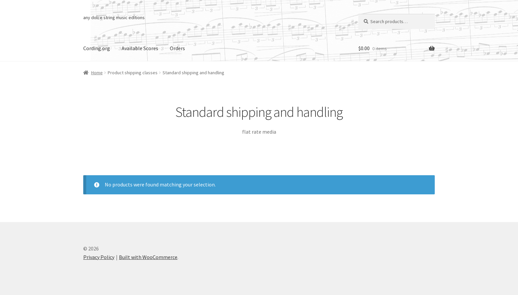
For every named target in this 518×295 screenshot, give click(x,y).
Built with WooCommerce (148, 257)
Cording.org (96, 48)
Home (97, 73)
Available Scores (140, 48)
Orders (177, 48)
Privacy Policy (98, 257)
